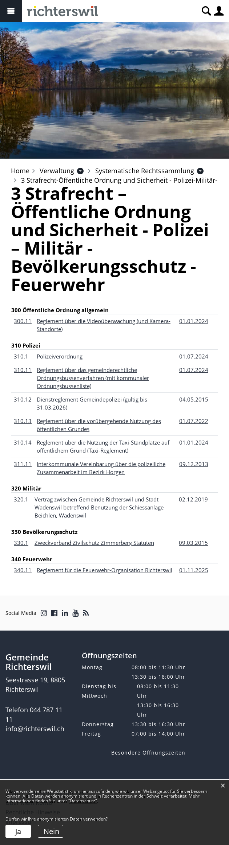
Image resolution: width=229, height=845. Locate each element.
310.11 (23, 369)
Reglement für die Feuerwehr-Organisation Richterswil (104, 570)
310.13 (23, 421)
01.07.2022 (193, 421)
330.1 (21, 542)
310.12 (23, 399)
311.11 (23, 464)
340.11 (23, 570)
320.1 (21, 499)
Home (20, 170)
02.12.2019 (193, 499)
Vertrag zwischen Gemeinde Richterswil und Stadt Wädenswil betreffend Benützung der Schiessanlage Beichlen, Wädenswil (99, 507)
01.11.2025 (193, 570)
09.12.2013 (193, 464)
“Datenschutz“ (82, 801)
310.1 (21, 356)
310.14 (23, 442)
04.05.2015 (193, 399)
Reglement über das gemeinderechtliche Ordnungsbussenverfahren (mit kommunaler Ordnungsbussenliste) (93, 377)
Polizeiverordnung (60, 356)
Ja (18, 831)
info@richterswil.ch (34, 728)
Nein (51, 831)
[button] (57, 170)
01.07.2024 (193, 356)
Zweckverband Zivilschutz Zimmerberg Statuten (94, 542)
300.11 (23, 321)
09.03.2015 (193, 542)
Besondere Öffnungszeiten (148, 752)
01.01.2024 (193, 321)
